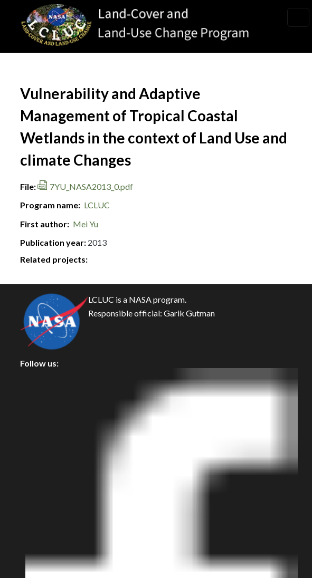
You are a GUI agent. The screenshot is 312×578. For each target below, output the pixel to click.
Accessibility (53, 474)
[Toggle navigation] (298, 17)
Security (44, 427)
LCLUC (97, 205)
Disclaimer (49, 451)
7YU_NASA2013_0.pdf (91, 186)
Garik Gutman (189, 313)
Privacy (43, 403)
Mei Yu (85, 224)
